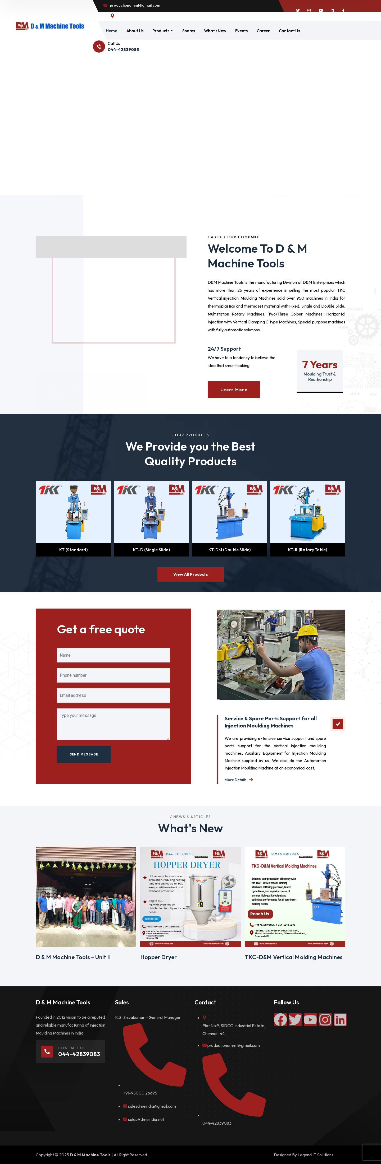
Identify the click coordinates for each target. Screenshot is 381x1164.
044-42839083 (217, 1123)
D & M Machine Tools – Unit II (73, 957)
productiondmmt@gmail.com (233, 1045)
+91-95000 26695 (140, 1093)
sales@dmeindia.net (146, 1119)
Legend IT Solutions (315, 1154)
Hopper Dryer (158, 957)
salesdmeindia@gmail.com (152, 1106)
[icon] (298, 10)
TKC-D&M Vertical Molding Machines (294, 957)
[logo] (50, 25)
